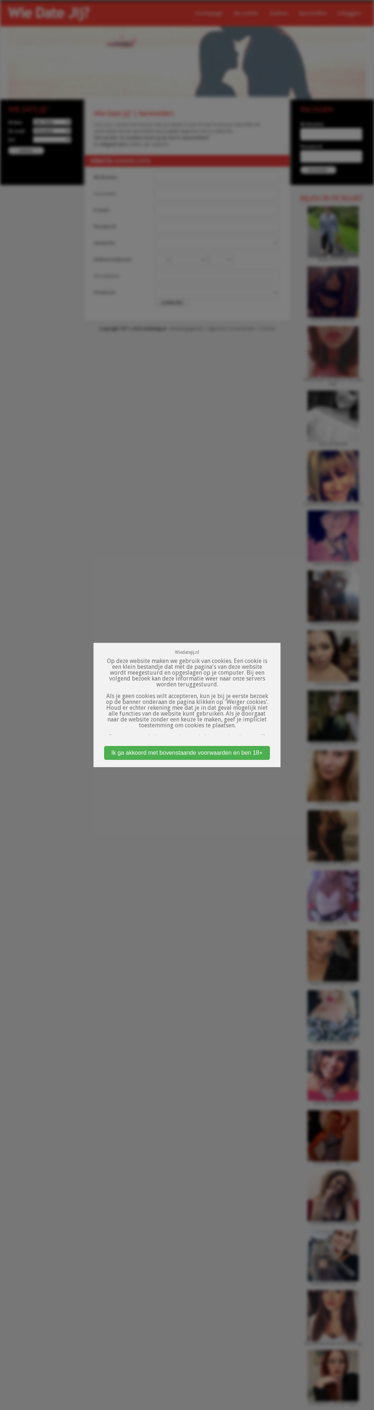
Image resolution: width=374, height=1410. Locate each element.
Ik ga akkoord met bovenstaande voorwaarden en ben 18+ (187, 753)
